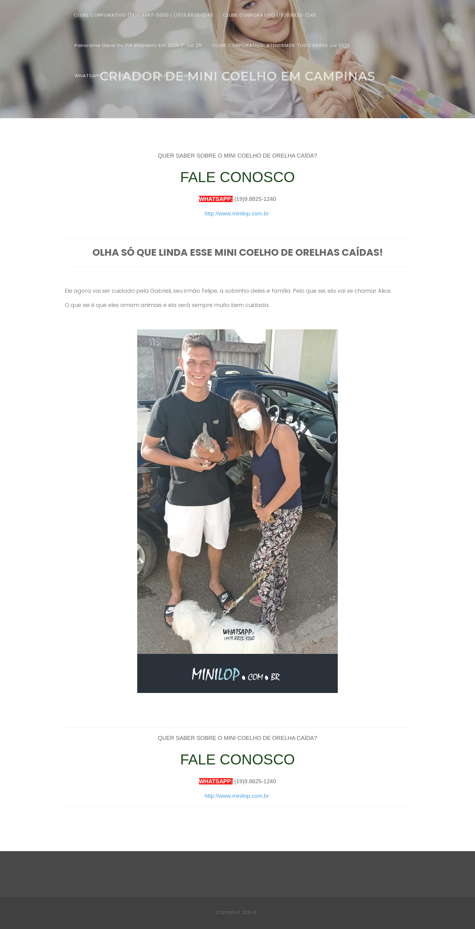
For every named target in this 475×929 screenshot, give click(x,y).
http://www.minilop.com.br (236, 213)
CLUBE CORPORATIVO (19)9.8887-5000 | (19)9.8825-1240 (143, 15)
